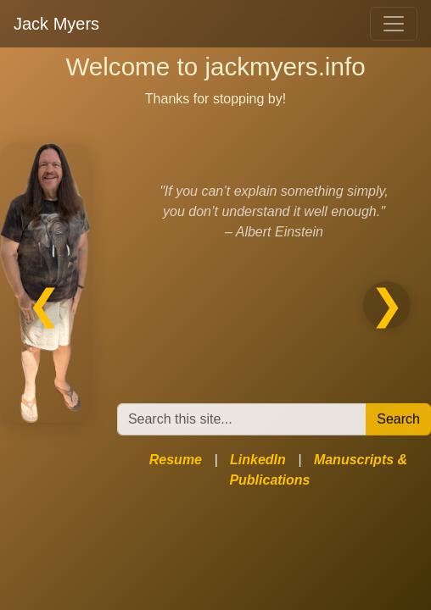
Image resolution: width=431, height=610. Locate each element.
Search (398, 420)
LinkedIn (258, 459)
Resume (175, 459)
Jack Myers (56, 23)
